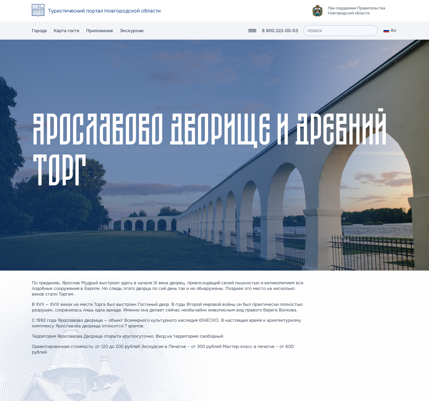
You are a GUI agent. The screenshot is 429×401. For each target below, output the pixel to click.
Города (39, 30)
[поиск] (340, 30)
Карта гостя (66, 30)
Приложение (99, 30)
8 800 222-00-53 (280, 30)
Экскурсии (131, 30)
